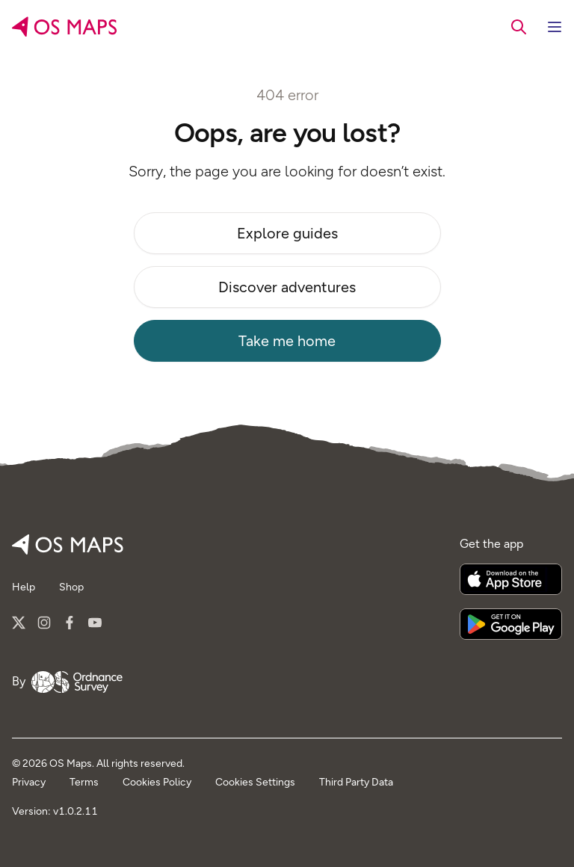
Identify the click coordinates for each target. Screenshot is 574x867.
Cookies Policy (157, 782)
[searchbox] (519, 26)
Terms (84, 782)
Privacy (29, 782)
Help (23, 587)
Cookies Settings (255, 782)
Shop (71, 587)
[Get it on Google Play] (511, 624)
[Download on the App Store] (511, 579)
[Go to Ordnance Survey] (77, 681)
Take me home (287, 341)
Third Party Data (356, 782)
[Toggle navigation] (555, 27)
